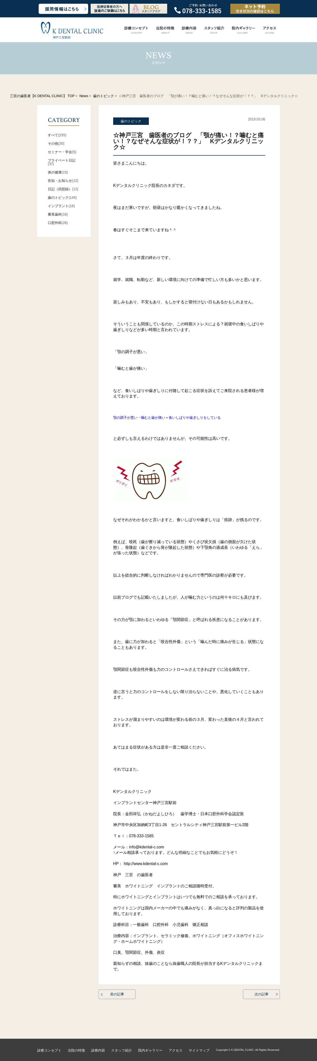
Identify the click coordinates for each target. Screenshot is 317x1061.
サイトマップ (199, 1050)
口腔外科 (55, 223)
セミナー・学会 (60, 152)
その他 (53, 143)
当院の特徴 (76, 1050)
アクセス (176, 1050)
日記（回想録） (60, 189)
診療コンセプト (49, 1050)
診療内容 (98, 1050)
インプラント (58, 206)
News (83, 96)
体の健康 (55, 172)
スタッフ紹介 (121, 1050)
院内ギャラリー (150, 1050)
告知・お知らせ (60, 181)
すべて (53, 135)
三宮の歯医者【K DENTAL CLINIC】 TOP (42, 96)
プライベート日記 (62, 160)
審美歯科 (55, 214)
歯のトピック (103, 96)
